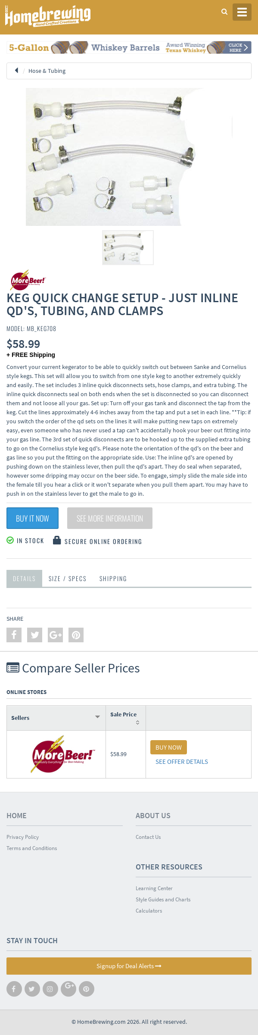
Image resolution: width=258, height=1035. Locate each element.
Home (16, 815)
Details (24, 578)
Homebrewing (60, 16)
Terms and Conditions (31, 848)
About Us (153, 815)
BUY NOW (168, 747)
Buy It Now (32, 518)
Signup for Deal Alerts (129, 966)
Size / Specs (68, 578)
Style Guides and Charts (163, 899)
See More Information (110, 518)
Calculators (149, 910)
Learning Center (154, 888)
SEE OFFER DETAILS (181, 761)
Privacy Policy (22, 837)
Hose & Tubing (46, 71)
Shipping (113, 578)
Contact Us (148, 837)
